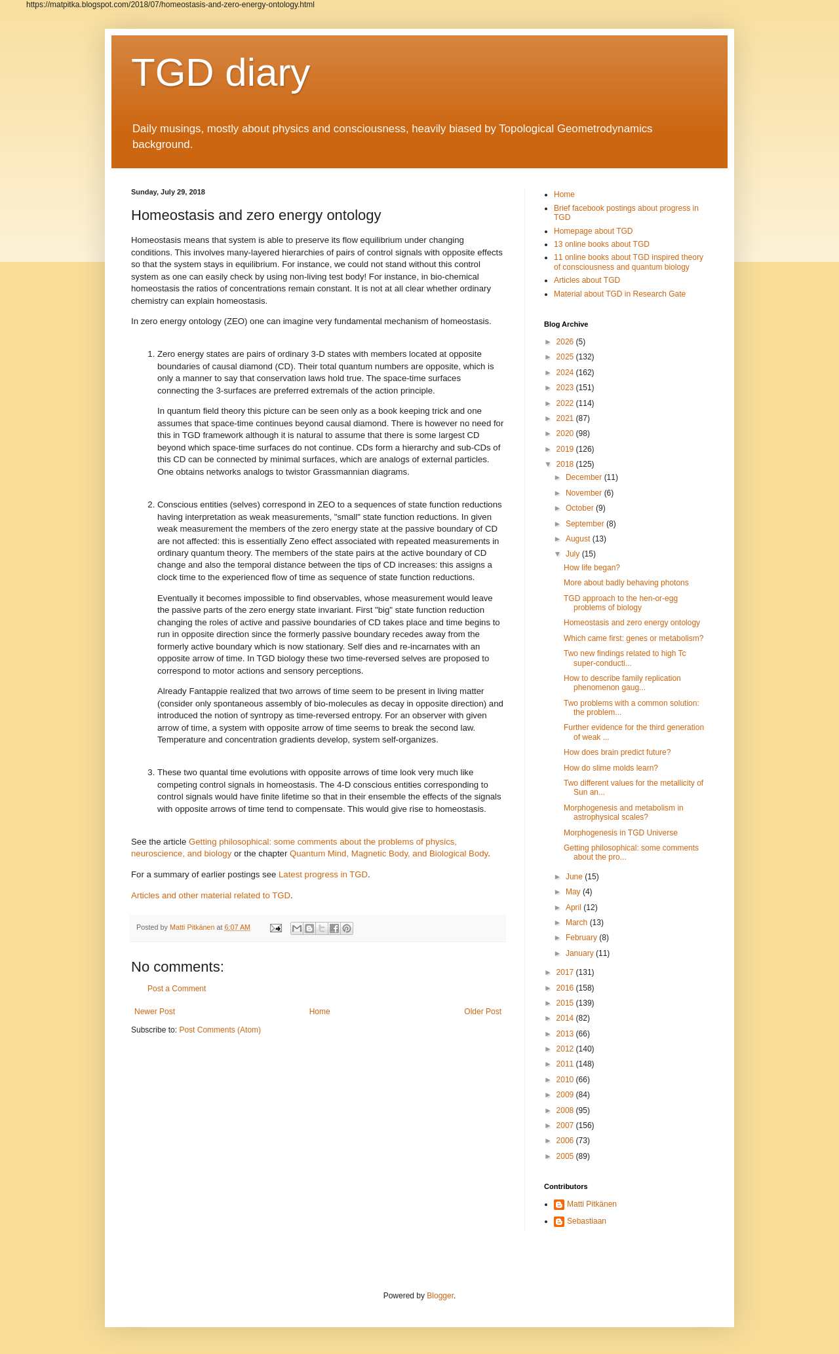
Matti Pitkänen (592, 1204)
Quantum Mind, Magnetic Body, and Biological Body (389, 853)
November (585, 493)
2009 (566, 1094)
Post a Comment (176, 988)
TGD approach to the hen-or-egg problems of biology (621, 603)
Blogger (440, 1295)
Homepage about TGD (593, 231)
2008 (566, 1110)
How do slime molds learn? (611, 768)
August (579, 538)
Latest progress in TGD (323, 874)
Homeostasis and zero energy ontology (632, 622)
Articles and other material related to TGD (210, 895)
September (586, 523)
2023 (566, 387)
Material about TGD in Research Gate (620, 294)
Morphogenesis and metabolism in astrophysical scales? (624, 812)
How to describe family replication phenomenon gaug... (622, 683)
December (585, 477)
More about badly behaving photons (626, 582)
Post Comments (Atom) (220, 1029)
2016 (566, 988)
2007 (566, 1125)
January (581, 953)
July (574, 553)
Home (319, 1011)
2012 (566, 1048)
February (582, 937)
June (575, 876)
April (574, 907)
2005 (566, 1156)
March (578, 922)
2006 (566, 1140)
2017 (566, 972)
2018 (566, 464)
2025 (566, 356)
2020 (566, 433)
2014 (566, 1018)
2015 (566, 1003)
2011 (566, 1064)
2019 (566, 449)
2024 (566, 372)
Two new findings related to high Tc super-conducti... (625, 658)
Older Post (482, 1011)
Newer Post (154, 1011)
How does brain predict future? (617, 752)
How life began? (592, 567)
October (581, 508)
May (574, 891)
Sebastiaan (586, 1221)
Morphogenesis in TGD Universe (621, 832)
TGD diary (220, 72)
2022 (566, 403)
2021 (566, 418)
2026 (566, 341)
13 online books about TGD (602, 244)
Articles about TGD (587, 280)
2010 (566, 1079)
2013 (566, 1033)
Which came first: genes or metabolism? (633, 638)
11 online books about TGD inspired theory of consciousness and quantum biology (628, 262)
